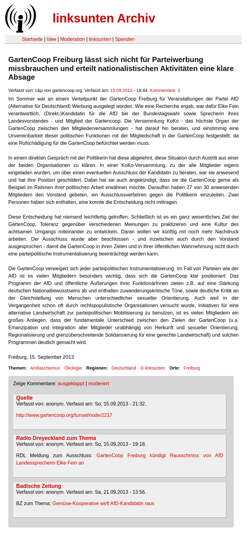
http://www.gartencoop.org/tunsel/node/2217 (64, 415)
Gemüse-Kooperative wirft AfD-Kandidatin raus (104, 503)
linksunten (100, 39)
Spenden (125, 39)
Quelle (24, 398)
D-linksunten (152, 368)
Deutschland (124, 368)
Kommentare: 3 (165, 90)
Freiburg (191, 368)
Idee (51, 39)
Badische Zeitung (38, 486)
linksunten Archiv (104, 18)
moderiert (98, 383)
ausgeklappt (71, 383)
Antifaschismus (45, 368)
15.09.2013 (121, 90)
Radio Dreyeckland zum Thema (56, 438)
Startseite (32, 39)
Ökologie (73, 368)
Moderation (72, 39)
